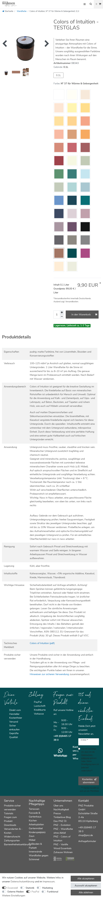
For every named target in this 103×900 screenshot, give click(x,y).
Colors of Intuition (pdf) (42, 643)
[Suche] (91, 4)
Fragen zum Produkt (10, 819)
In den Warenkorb (84, 314)
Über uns (58, 805)
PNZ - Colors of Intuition (62, 838)
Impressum (49, 881)
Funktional (52, 891)
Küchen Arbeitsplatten (36, 822)
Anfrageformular (87, 841)
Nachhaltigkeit (61, 809)
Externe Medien (16, 891)
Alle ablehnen (86, 892)
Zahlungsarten (12, 840)
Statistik (30, 887)
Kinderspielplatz (37, 832)
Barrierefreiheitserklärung (17, 844)
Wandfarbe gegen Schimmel (38, 857)
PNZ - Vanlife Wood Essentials (62, 846)
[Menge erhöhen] (62, 312)
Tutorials (8, 813)
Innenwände (35, 851)
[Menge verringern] (62, 317)
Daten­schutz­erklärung (22, 881)
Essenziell (13, 887)
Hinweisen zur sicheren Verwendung (49, 674)
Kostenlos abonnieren (89, 781)
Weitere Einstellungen (13, 895)
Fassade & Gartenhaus (35, 814)
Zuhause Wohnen (63, 852)
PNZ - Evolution (62, 825)
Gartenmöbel (36, 828)
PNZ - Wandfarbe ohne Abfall (63, 830)
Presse (57, 813)
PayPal (35, 891)
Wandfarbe (21, 11)
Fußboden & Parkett (35, 845)
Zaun (31, 836)
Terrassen (34, 809)
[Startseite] (7, 11)
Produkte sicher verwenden (12, 807)
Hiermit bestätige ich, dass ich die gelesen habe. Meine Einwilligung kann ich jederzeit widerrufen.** (90, 759)
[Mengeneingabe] (57, 314)
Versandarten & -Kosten (13, 830)
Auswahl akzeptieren (86, 885)
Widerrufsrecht (12, 836)
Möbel (32, 840)
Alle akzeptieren (85, 878)
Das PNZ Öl (60, 821)
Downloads (10, 825)
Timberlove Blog (62, 817)
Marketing (47, 887)
